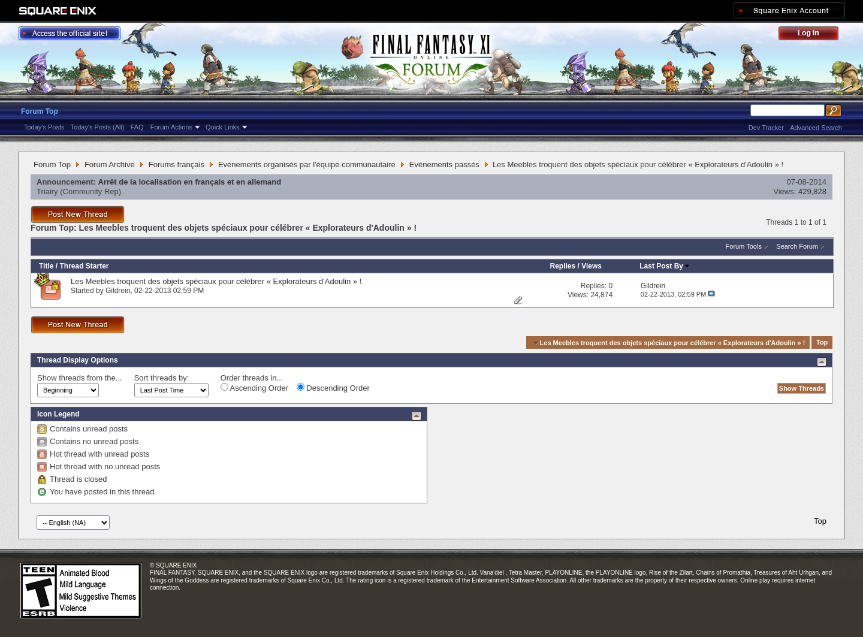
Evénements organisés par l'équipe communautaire (307, 164)
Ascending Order (254, 388)
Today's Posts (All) (98, 127)
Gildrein (117, 290)
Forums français (176, 164)
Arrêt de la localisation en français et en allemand (190, 181)
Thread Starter (83, 266)
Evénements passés (444, 164)
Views (591, 266)
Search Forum (797, 246)
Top (822, 342)
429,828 (812, 191)
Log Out (814, 35)
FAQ (137, 127)
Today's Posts (44, 127)
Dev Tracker (766, 127)
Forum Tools (744, 246)
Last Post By (664, 266)
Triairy (47, 191)
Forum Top (39, 111)
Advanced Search (816, 127)
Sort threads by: (161, 377)
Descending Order (333, 388)
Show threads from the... (79, 377)
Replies (562, 266)
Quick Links (223, 127)
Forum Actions (171, 127)
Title (46, 266)
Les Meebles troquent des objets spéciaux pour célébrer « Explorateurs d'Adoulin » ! (216, 281)
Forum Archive (110, 164)
